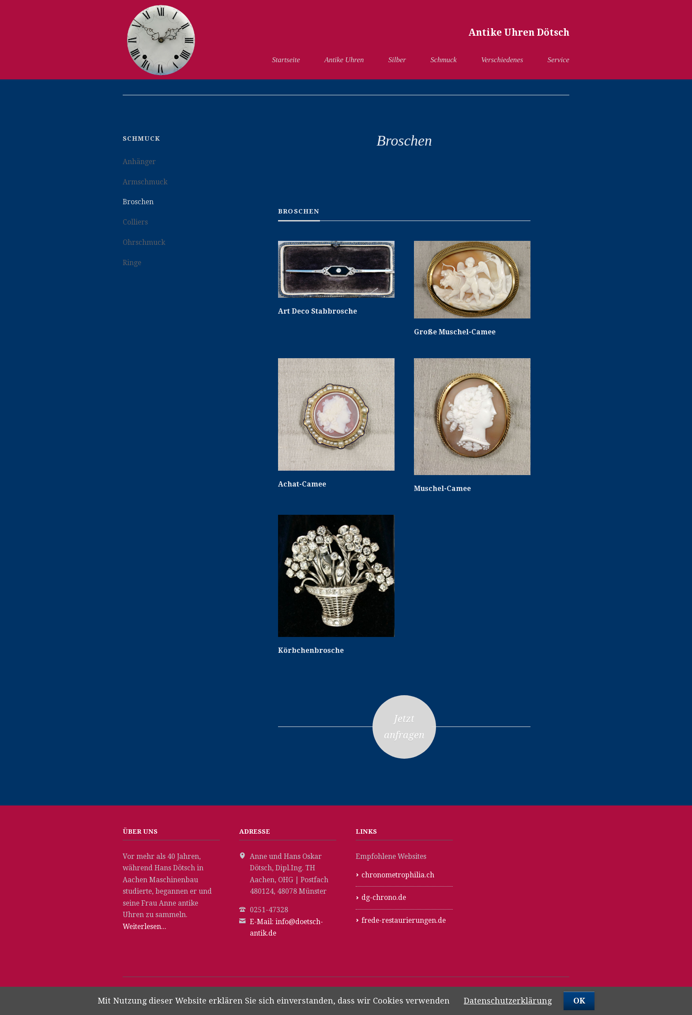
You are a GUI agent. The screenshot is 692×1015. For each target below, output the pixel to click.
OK (579, 1000)
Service (558, 60)
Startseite (286, 60)
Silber (397, 60)
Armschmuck (145, 182)
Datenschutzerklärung (508, 1000)
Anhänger (139, 161)
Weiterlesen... (144, 926)
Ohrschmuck (144, 242)
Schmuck (443, 60)
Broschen (138, 202)
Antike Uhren (344, 60)
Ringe (132, 262)
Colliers (135, 222)
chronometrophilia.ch (397, 875)
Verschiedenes (502, 60)
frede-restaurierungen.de (403, 920)
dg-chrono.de (383, 897)
